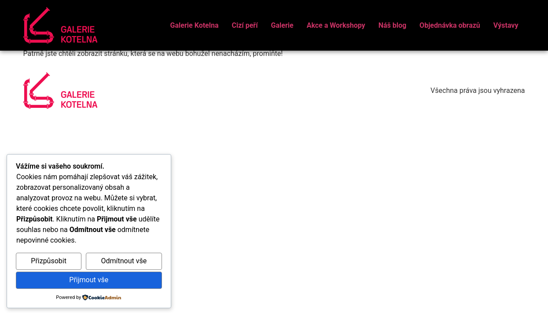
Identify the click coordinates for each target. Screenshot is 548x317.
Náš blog (392, 25)
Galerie (282, 25)
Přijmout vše (88, 280)
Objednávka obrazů (449, 25)
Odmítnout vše (124, 261)
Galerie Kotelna (194, 25)
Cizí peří (244, 25)
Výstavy (506, 25)
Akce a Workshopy (336, 25)
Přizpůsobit (48, 261)
